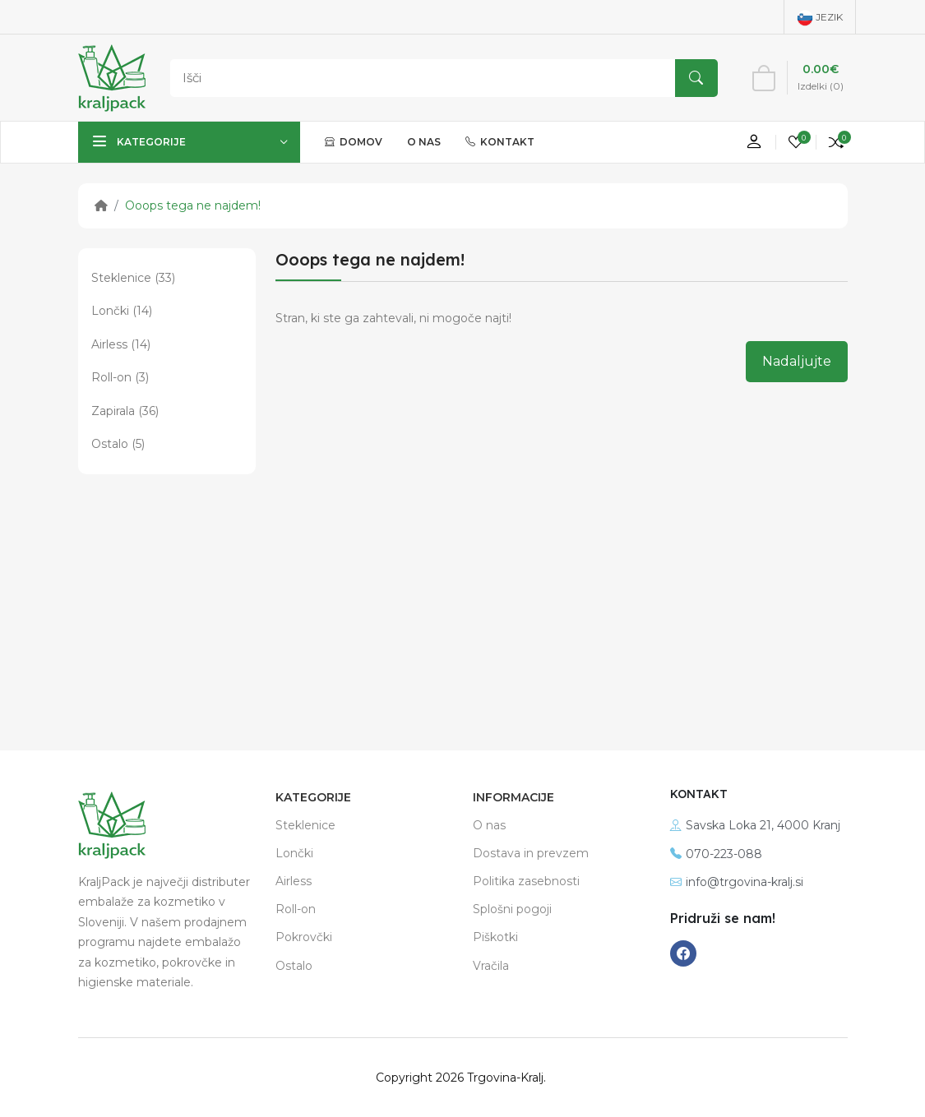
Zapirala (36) (125, 411)
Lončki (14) (121, 310)
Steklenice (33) (133, 277)
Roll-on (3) (120, 377)
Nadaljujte (796, 361)
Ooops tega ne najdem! (193, 205)
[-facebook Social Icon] (683, 953)
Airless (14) (120, 344)
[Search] (440, 78)
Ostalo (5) (118, 443)
